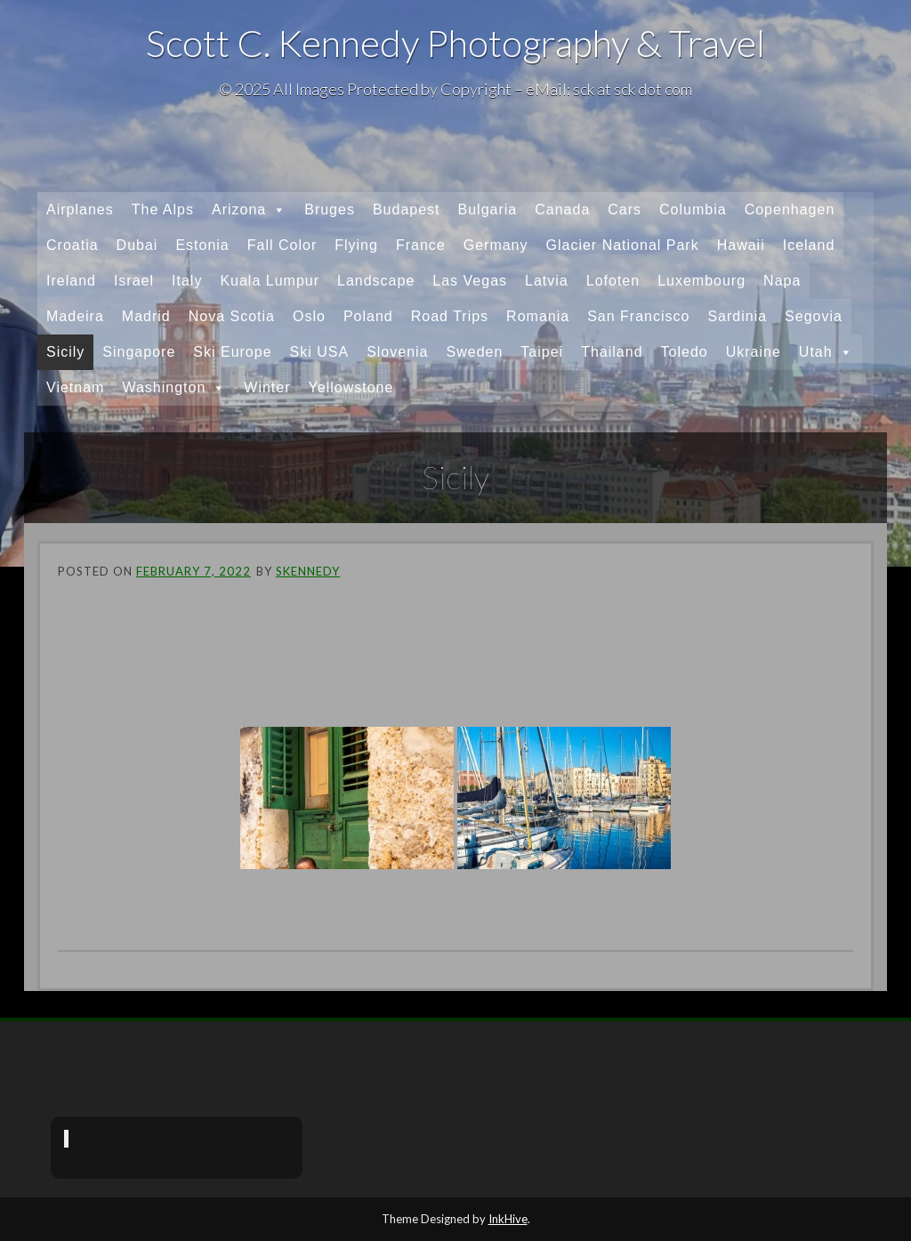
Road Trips (449, 316)
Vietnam (75, 387)
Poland (368, 316)
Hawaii (741, 245)
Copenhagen (790, 209)
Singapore (138, 351)
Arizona (249, 210)
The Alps (163, 209)
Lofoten (613, 280)
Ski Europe (232, 351)
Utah (826, 352)
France (421, 245)
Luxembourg (701, 280)
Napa (782, 280)
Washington (174, 388)
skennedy (308, 571)
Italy (187, 280)
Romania (537, 316)
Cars (624, 209)
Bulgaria (488, 209)
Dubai (137, 245)
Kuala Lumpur (269, 280)
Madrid (146, 316)
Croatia (72, 245)
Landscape (376, 280)
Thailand (611, 351)
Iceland (809, 245)
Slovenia (397, 351)
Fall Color (282, 245)
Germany (496, 245)
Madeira (75, 316)
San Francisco (638, 316)
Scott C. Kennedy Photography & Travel (455, 42)
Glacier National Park (622, 245)
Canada (562, 209)
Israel (134, 280)
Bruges (329, 209)
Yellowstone (351, 387)
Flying (356, 245)
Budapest (406, 209)
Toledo (684, 351)
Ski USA (320, 351)
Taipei (541, 351)
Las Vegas (469, 280)
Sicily (65, 351)
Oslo (309, 316)
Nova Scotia (232, 316)
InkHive (508, 1219)
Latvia (546, 280)
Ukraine (753, 351)
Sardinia (737, 316)
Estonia (202, 245)
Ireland (71, 280)
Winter (267, 387)
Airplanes (80, 209)
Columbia (693, 209)
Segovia (813, 316)
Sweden (475, 351)
